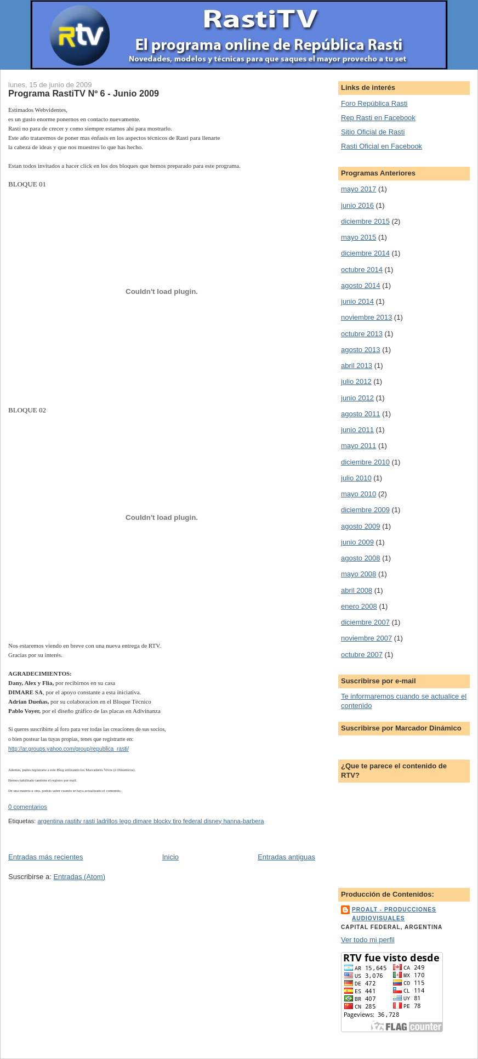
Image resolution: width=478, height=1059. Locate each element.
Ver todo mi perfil (368, 940)
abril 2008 (356, 590)
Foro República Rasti (374, 103)
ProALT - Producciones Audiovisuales (394, 914)
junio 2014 (357, 301)
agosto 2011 (360, 414)
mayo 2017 (358, 189)
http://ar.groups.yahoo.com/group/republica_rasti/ (68, 749)
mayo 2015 (358, 237)
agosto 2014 (360, 285)
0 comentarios (27, 806)
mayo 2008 (358, 574)
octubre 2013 (362, 334)
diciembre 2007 (365, 622)
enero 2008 (359, 606)
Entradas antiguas (286, 857)
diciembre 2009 (365, 510)
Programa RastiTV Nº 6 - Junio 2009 (83, 93)
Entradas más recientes (45, 857)
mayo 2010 (358, 494)
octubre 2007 (362, 654)
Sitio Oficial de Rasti (373, 132)
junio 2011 (357, 430)
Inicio (170, 857)
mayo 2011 (358, 445)
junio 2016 (357, 205)
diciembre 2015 (365, 221)
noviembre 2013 (366, 317)
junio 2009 (357, 542)
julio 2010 (356, 478)
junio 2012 (357, 398)
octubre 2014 (362, 269)
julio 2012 (356, 381)
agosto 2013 (360, 350)
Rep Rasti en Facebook (378, 118)
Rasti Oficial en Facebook (381, 146)
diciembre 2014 (365, 253)
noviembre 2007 (366, 638)
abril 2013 (356, 365)
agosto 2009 (360, 526)
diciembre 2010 (365, 462)
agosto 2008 (360, 558)
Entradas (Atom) (79, 877)
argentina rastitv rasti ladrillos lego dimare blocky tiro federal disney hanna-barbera (150, 821)
